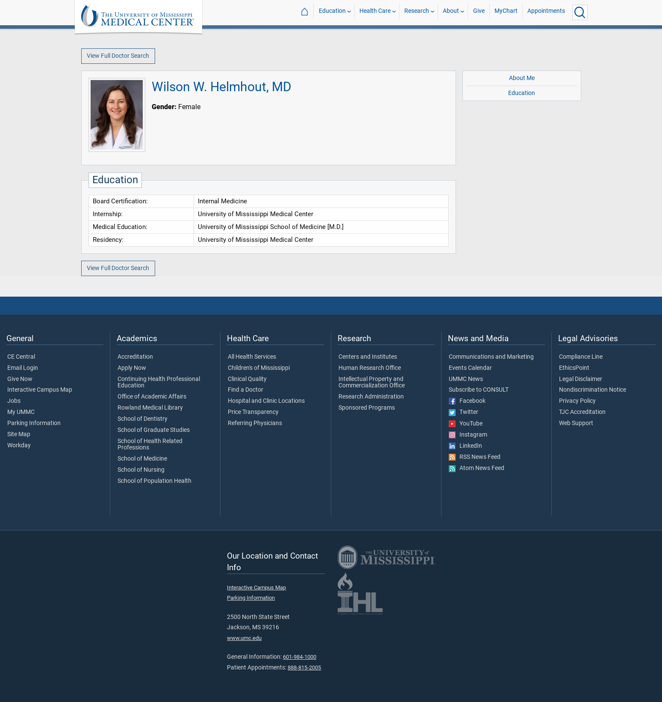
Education (332, 12)
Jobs (14, 401)
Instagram (468, 434)
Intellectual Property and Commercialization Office (371, 383)
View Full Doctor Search (118, 55)
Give (479, 12)
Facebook (467, 401)
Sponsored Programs (366, 408)
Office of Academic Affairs (152, 396)
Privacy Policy (577, 401)
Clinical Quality (247, 379)
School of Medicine (142, 458)
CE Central (21, 357)
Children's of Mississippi (259, 368)
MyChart (506, 12)
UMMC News (466, 379)
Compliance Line (581, 357)
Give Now (19, 379)
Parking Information (34, 423)
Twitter (463, 412)
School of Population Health (154, 481)
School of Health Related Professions (150, 445)
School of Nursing (141, 470)
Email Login (22, 368)
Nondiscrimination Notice (592, 390)
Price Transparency (253, 412)
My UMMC (21, 412)
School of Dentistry (143, 419)
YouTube (466, 423)
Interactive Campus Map (39, 390)
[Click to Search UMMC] (580, 12)
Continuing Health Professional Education (159, 383)
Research (416, 12)
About (451, 12)
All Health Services (252, 357)
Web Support (576, 423)
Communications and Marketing (491, 357)
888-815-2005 (304, 667)
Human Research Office (369, 368)
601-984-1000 (299, 657)
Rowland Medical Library (150, 408)
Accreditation (135, 357)
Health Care (375, 12)
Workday (19, 445)
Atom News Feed (476, 468)
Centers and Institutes (367, 357)
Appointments (546, 12)
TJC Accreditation (582, 412)
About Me (522, 78)
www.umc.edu (244, 638)
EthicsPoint (574, 368)
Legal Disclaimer (580, 379)
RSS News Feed (474, 457)
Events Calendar (470, 368)
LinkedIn (465, 446)
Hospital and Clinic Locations (266, 401)
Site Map (18, 434)
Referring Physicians (255, 423)
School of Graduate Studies (154, 430)
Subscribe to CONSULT (479, 390)
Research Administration (371, 396)
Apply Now (132, 368)
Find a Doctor (245, 390)
